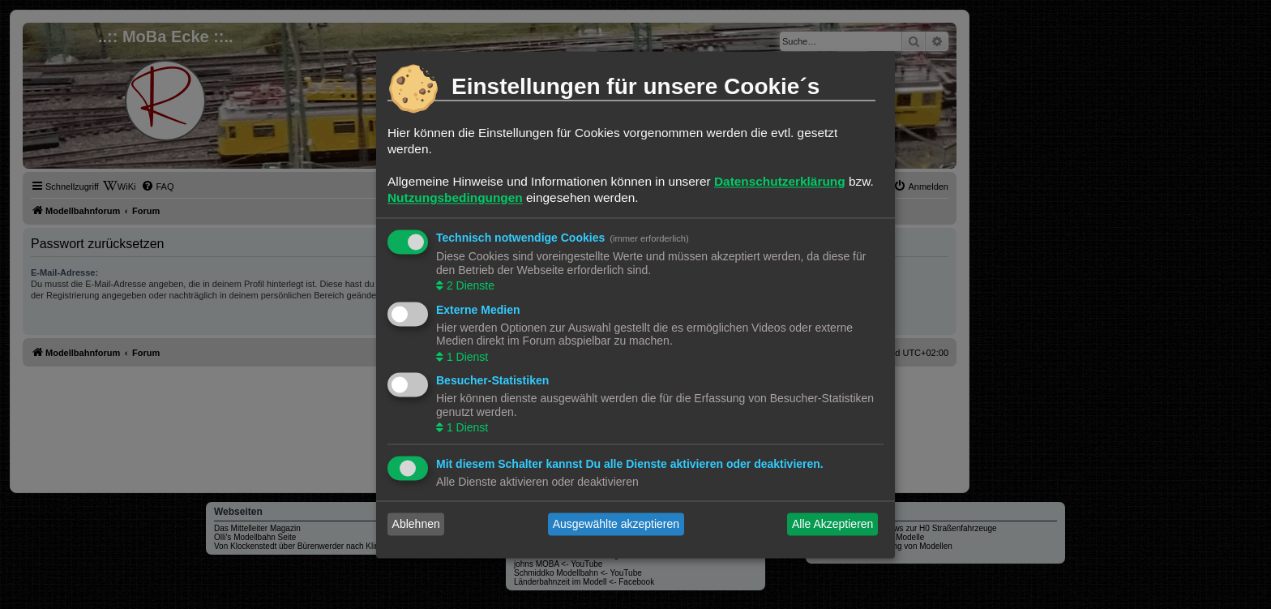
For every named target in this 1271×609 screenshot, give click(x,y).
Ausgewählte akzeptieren (616, 523)
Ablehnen (416, 523)
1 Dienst (465, 356)
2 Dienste (468, 286)
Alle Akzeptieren (832, 523)
